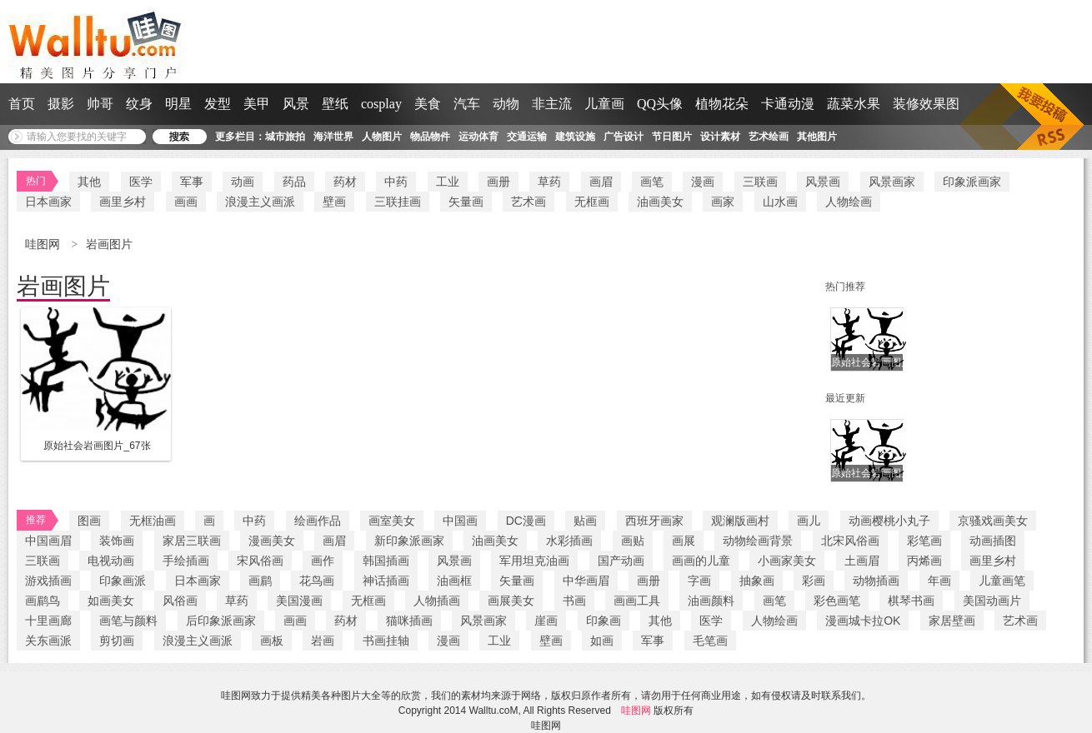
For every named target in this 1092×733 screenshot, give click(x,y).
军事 (191, 181)
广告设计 (624, 136)
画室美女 (391, 520)
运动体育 (478, 136)
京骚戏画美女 (993, 520)
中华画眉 (586, 580)
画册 (498, 181)
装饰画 (116, 540)
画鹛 (260, 580)
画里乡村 (122, 201)
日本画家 (48, 201)
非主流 (552, 104)
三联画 (760, 181)
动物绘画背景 (758, 540)
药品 (294, 181)
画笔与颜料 (128, 620)
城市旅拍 (285, 136)
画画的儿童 (701, 560)
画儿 (808, 520)
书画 (574, 600)
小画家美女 (787, 560)
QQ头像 (660, 104)
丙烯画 (924, 560)
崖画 (546, 620)
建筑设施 (575, 136)
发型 (217, 104)
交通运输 (527, 136)
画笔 (652, 181)
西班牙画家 (654, 520)
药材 (345, 181)
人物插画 (436, 600)
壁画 (334, 201)
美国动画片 (992, 600)
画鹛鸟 (42, 600)
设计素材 (720, 136)
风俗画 (180, 600)
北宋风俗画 (850, 540)
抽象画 (756, 580)
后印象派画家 (221, 620)
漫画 (702, 181)
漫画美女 (271, 540)
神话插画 (386, 580)
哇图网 (44, 244)
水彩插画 (569, 540)
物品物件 (430, 136)
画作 (322, 560)
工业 (447, 181)
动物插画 (876, 580)
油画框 (454, 580)
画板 (271, 640)
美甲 (256, 104)
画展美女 (511, 600)
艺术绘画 (769, 136)
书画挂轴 (386, 640)
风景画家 (892, 181)
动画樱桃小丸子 (889, 520)
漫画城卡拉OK (862, 620)
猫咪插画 (409, 620)
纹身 (139, 104)
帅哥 (100, 104)
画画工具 (637, 600)
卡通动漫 (787, 104)
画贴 (632, 540)
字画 (699, 580)
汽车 (466, 104)
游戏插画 (48, 580)
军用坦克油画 (534, 560)
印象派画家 (972, 181)
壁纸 (335, 104)
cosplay (381, 104)
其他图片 (817, 136)
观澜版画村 (740, 520)
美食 (427, 104)
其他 (89, 181)
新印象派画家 (409, 540)
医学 (141, 181)
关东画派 (48, 640)
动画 (242, 181)
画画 (186, 201)
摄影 (61, 104)
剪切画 (116, 640)
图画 (89, 520)
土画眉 (861, 560)
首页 (21, 104)
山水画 (780, 201)
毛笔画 (710, 640)
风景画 (822, 181)
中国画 (460, 520)
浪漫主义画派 (260, 201)
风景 (296, 104)
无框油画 (152, 520)
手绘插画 (186, 560)
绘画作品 (317, 520)
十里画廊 (48, 620)
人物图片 (382, 136)
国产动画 (621, 560)
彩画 (813, 580)
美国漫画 (299, 600)
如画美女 (111, 600)
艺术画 (528, 201)
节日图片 (672, 136)
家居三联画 (192, 540)
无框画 (591, 201)
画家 (722, 201)
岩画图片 (109, 244)
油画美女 (660, 201)
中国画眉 (48, 540)
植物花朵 (722, 104)
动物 (506, 104)
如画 (602, 640)
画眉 (601, 181)
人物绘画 (848, 201)
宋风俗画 (260, 560)
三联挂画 (397, 201)
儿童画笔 (1002, 580)
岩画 (322, 640)
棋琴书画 (911, 600)
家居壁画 (952, 620)
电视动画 (111, 560)
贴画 (585, 520)
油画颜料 (711, 600)
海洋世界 (333, 136)
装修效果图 (926, 104)
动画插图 (992, 540)
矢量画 (465, 201)
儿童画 (604, 104)
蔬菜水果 (853, 104)
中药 (396, 181)
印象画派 (122, 580)
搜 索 (180, 136)
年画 (939, 580)
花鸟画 (316, 580)
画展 (683, 540)
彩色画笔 (837, 600)
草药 (549, 181)
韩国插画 (386, 560)
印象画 (603, 620)
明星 (178, 104)
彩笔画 (924, 540)
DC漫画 (526, 520)
